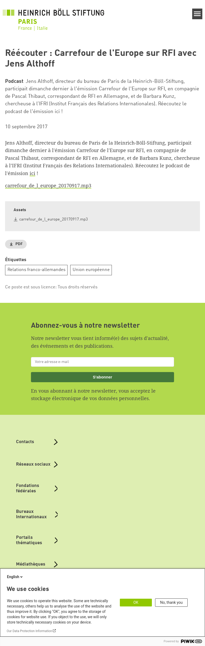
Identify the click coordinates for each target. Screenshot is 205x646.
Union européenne (91, 270)
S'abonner (102, 377)
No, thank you (171, 602)
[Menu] (197, 14)
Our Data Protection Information (29, 631)
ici (32, 173)
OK (135, 602)
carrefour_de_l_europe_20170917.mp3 (48, 185)
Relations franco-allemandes (36, 270)
